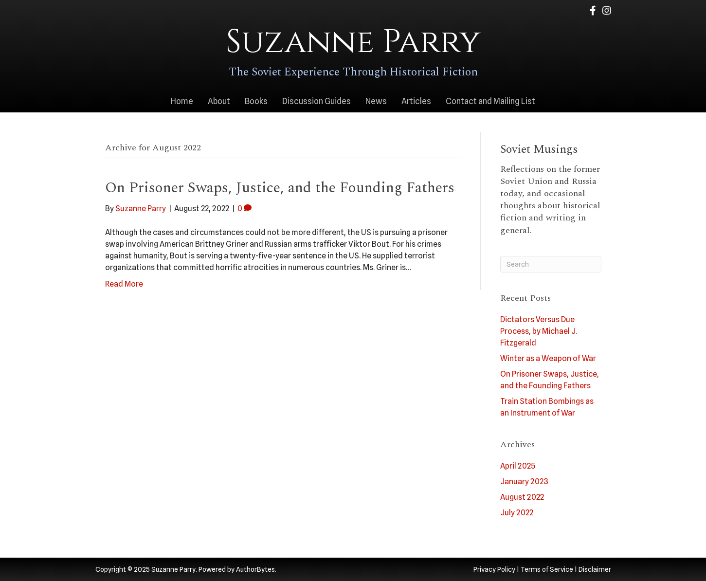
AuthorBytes (255, 569)
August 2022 (522, 497)
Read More (124, 284)
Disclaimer (595, 569)
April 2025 (517, 466)
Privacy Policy (494, 569)
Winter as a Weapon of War (548, 358)
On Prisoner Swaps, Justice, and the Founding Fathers (279, 188)
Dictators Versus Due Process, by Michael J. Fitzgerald (538, 331)
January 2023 (524, 481)
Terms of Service (547, 569)
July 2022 (516, 512)
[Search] (550, 264)
